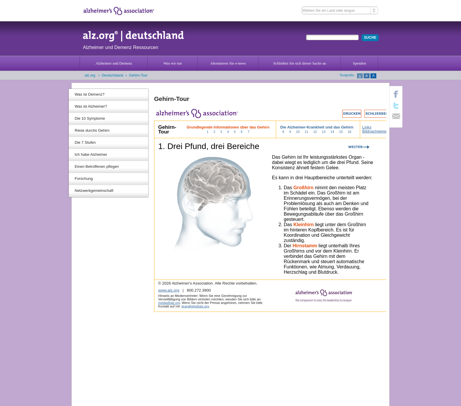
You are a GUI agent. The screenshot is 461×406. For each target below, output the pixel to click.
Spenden (359, 63)
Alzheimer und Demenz (114, 63)
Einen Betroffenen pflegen (97, 166)
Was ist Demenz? (89, 94)
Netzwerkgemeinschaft (94, 190)
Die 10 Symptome (90, 118)
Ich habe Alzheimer (91, 154)
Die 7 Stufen (85, 142)
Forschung (84, 178)
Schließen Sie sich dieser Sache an (299, 63)
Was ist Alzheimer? (91, 106)
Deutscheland (112, 75)
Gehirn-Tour (138, 75)
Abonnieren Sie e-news (228, 63)
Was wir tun (172, 63)
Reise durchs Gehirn (92, 130)
